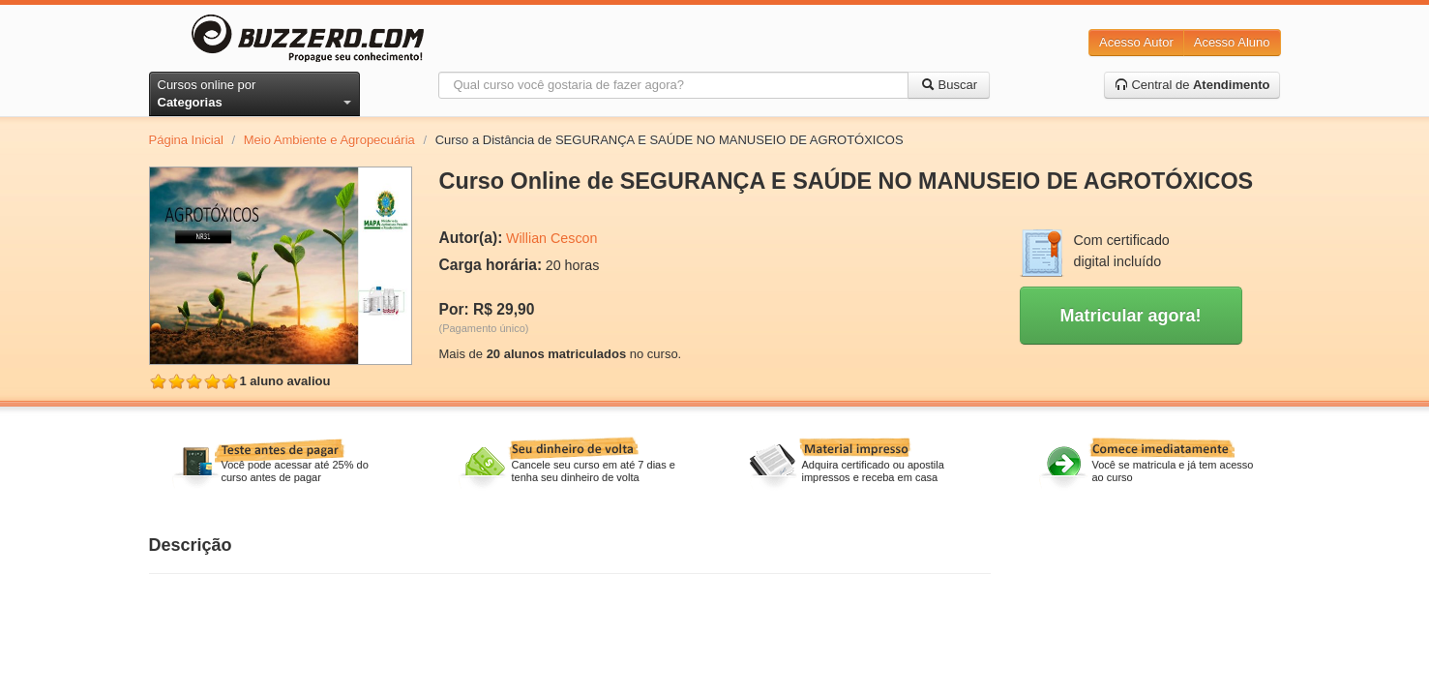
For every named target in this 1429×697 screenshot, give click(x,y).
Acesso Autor (1136, 42)
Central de (1192, 84)
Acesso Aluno (1232, 42)
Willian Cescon (552, 238)
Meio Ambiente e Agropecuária (329, 140)
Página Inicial (186, 140)
